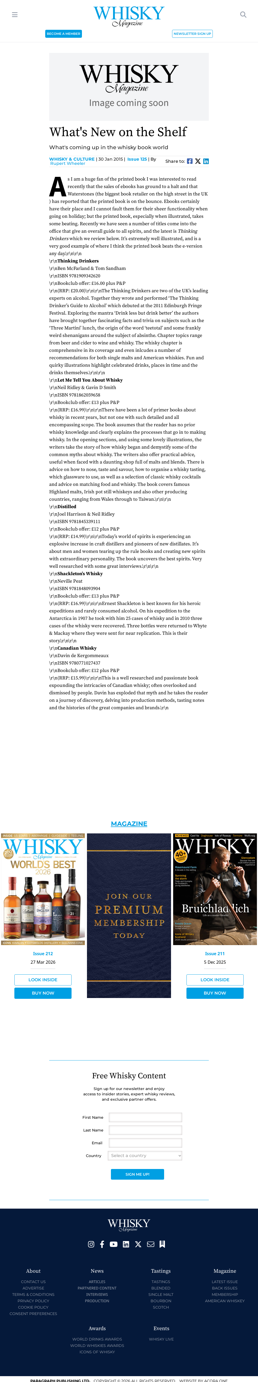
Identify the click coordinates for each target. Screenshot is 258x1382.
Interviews (97, 1294)
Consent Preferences (33, 1313)
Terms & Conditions (33, 1294)
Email (97, 1143)
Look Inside (42, 979)
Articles (97, 1281)
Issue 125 (137, 159)
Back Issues (225, 1288)
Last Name (93, 1130)
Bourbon (161, 1301)
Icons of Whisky (97, 1352)
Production (97, 1300)
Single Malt (160, 1294)
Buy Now (43, 993)
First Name (92, 1117)
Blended (160, 1288)
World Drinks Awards (97, 1339)
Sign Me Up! (137, 1174)
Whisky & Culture (73, 159)
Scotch (161, 1307)
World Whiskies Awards (97, 1345)
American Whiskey (225, 1301)
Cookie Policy (33, 1307)
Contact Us (33, 1281)
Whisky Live (161, 1339)
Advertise (33, 1288)
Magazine (129, 824)
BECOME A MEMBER (63, 34)
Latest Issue (225, 1281)
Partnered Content (97, 1288)
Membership (225, 1294)
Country (93, 1155)
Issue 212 (43, 954)
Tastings (161, 1281)
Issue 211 (215, 954)
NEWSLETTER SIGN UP (192, 34)
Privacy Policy (33, 1301)
